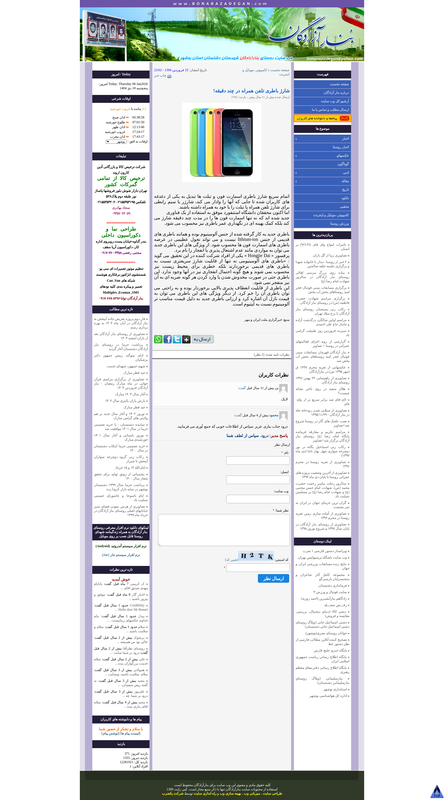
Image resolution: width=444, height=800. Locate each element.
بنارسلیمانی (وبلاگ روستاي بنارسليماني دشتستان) (322, 680)
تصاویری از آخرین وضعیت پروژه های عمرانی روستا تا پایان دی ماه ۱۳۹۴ (322, 475)
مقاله (345, 181)
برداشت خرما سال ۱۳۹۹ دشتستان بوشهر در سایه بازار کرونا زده (121, 487)
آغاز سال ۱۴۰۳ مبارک (130, 394)
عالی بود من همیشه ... (132, 642)
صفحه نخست (339, 84)
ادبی (346, 173)
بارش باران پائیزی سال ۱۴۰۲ (125, 401)
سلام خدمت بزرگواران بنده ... (121, 661)
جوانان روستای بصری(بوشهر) (326, 633)
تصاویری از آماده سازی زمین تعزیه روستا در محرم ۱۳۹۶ (322, 516)
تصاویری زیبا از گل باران (330, 255)
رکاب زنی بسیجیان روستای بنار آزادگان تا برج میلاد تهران (322, 311)
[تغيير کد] (231, 560)
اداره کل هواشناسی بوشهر (328, 696)
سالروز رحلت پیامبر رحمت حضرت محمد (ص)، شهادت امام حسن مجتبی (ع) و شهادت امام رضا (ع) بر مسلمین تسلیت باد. (322, 489)
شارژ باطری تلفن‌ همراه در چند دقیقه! (251, 91)
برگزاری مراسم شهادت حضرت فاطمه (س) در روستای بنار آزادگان (322, 300)
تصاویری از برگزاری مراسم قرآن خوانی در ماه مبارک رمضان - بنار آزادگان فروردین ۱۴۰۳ (121, 383)
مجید (141, 681)
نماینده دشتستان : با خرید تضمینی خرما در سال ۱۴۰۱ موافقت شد (121, 427)
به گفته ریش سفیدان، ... (121, 683)
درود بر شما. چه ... (135, 696)
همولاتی (138, 670)
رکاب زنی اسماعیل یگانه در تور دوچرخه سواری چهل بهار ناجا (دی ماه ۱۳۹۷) (322, 451)
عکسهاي (342, 156)
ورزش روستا (339, 224)
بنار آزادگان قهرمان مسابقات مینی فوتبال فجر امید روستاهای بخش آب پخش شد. (322, 356)
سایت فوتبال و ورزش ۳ (330, 592)
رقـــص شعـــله (335, 605)
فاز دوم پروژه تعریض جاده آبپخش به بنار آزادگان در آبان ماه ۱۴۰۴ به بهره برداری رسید (121, 323)
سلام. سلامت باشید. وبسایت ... (126, 674)
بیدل (141, 616)
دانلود (345, 198)
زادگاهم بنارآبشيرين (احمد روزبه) (324, 598)
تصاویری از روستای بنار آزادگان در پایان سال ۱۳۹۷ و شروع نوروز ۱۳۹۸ (322, 526)
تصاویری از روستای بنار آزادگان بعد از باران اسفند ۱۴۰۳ (121, 336)
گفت (242, 388)
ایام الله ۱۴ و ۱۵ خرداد (130, 468)
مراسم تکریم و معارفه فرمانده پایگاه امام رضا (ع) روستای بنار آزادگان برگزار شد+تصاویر (322, 436)
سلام (141, 627)
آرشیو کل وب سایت (335, 101)
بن (281, 388)
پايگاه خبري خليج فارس (330, 650)
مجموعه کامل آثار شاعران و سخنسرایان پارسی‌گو (322, 577)
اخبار (345, 139)
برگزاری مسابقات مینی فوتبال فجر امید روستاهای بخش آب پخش (322, 290)
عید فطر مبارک (134, 373)
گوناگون (343, 164)
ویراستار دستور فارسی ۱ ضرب (325, 551)
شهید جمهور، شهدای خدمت (126, 366)
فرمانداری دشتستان (333, 585)
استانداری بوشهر (335, 689)
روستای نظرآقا (134, 648)
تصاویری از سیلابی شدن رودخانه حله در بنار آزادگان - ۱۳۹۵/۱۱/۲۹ (322, 412)
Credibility (136, 605)
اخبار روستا (341, 147)
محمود (278, 415)
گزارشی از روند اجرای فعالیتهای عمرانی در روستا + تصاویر (322, 343)
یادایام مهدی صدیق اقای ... (121, 586)
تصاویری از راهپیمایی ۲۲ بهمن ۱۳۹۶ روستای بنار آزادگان (322, 380)
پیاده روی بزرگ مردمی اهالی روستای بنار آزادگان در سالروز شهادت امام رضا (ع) (322, 277)
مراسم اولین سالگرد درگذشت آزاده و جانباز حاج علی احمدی (322, 322)
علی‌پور (139, 691)
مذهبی (344, 207)
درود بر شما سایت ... (124, 653)
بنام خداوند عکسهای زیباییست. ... (121, 618)
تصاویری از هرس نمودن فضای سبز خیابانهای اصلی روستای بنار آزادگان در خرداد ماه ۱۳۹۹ (121, 510)
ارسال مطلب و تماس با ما (330, 110)
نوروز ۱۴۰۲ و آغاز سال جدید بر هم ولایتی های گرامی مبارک (121, 416)
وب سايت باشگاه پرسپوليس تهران (322, 557)
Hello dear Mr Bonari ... (131, 610)
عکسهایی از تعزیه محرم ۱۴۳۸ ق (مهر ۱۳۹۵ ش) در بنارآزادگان (322, 369)
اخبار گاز (138, 595)
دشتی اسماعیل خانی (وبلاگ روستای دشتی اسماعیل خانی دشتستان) (322, 624)
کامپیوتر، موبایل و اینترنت (331, 215)
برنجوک (139, 638)
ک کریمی (137, 584)
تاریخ (345, 190)
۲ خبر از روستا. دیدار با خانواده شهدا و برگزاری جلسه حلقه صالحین (322, 264)
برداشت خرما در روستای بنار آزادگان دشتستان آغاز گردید (121, 347)
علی (142, 659)
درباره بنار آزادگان (336, 93)
